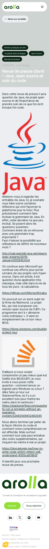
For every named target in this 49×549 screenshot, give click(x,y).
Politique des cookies (11, 546)
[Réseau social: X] (20, 517)
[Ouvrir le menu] (42, 6)
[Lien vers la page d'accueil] (11, 7)
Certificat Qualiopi (28, 546)
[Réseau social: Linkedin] (10, 517)
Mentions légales (9, 539)
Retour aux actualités (17, 19)
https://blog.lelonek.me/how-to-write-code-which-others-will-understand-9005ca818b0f (22, 452)
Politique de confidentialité (28, 539)
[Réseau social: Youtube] (39, 517)
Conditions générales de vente (15, 543)
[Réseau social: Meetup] (29, 517)
